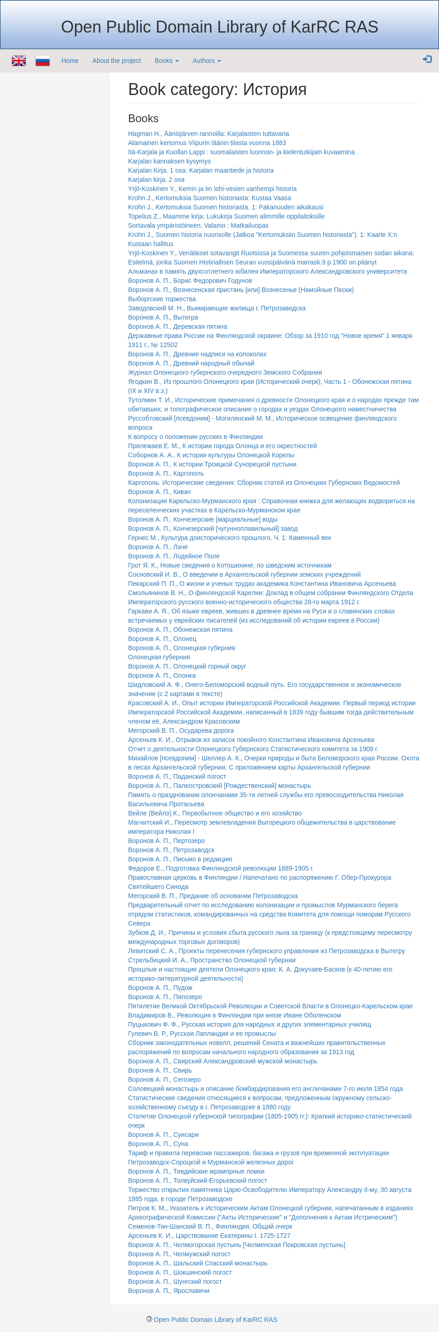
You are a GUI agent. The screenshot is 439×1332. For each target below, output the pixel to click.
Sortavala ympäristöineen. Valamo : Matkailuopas (198, 225)
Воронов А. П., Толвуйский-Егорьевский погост (197, 1180)
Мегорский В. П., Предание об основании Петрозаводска (213, 895)
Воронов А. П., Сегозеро (164, 1079)
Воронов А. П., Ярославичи (168, 1290)
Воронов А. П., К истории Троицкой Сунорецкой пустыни (212, 464)
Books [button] (167, 60)
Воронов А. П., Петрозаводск (171, 850)
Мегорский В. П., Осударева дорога (181, 730)
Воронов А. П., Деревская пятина (177, 326)
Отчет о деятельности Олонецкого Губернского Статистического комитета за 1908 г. (253, 749)
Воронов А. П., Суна (158, 1143)
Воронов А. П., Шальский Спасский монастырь (197, 1263)
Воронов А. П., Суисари (163, 1134)
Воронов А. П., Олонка (161, 675)
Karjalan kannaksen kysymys (169, 161)
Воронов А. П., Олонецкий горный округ (187, 666)
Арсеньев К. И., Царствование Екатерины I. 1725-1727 (209, 1235)
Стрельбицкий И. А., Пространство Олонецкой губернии (211, 960)
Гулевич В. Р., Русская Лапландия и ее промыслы (202, 1033)
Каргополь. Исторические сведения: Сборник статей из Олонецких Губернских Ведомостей (264, 482)
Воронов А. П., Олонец (162, 638)
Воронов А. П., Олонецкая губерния (181, 648)
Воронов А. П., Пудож (160, 987)
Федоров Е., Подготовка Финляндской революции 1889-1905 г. (221, 868)
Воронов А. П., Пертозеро (166, 840)
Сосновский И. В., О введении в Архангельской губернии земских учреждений (244, 574)
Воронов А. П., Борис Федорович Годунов (190, 280)
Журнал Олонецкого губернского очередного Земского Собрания (225, 372)
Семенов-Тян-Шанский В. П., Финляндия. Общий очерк (210, 1226)
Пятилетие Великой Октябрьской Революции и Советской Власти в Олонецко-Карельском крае (270, 1006)
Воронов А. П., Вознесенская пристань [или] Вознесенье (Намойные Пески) (241, 289)
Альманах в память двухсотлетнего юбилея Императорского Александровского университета (267, 271)
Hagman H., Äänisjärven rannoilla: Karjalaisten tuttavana (208, 133)
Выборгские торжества (162, 299)
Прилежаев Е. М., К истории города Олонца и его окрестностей (222, 446)
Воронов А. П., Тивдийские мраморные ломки (196, 1171)
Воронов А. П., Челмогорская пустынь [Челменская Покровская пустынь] (236, 1244)
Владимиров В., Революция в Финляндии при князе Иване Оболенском (234, 1015)
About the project (116, 60)
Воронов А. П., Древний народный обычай (191, 363)
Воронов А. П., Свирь (160, 1070)
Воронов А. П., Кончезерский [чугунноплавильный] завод (213, 528)
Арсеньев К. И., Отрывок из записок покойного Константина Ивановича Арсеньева (251, 739)
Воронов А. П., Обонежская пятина (180, 629)
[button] (427, 59)
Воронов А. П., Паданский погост (177, 776)
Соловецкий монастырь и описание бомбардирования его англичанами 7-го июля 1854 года (265, 1088)
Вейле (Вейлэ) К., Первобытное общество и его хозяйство (215, 813)
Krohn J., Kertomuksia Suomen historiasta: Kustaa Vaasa (209, 198)
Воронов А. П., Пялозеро (165, 996)
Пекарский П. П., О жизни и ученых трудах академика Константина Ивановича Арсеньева (262, 583)
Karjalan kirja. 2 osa (156, 179)
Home (69, 60)
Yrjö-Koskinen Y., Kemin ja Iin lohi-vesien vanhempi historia (212, 188)
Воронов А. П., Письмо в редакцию (180, 859)
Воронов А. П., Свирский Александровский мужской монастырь (222, 1061)
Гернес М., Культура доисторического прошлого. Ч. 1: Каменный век (229, 537)
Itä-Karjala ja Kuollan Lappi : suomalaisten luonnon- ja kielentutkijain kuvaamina (241, 152)
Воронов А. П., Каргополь (166, 473)
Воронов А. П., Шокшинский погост (180, 1272)
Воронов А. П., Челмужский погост (179, 1254)
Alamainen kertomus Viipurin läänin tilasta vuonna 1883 (207, 142)
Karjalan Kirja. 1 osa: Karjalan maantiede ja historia (201, 170)
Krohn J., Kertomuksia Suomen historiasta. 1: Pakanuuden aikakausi (225, 207)
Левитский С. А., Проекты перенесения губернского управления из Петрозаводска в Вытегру (266, 951)
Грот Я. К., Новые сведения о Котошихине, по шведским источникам (230, 565)
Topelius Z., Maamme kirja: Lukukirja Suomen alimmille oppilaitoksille (226, 216)
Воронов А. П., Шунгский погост (175, 1281)
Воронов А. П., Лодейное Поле (174, 556)
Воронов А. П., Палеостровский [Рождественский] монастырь (219, 785)
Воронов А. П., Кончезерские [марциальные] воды (203, 519)
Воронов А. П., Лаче (158, 547)
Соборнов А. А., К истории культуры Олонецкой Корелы (211, 455)
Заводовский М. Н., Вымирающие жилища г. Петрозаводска (217, 308)
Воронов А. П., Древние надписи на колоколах (197, 354)
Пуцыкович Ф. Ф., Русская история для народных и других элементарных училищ (249, 1024)
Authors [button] (207, 60)
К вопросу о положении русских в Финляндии (195, 436)
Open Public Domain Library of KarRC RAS (215, 1319)
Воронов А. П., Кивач (159, 491)
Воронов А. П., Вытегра (163, 317)
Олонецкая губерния (159, 657)
